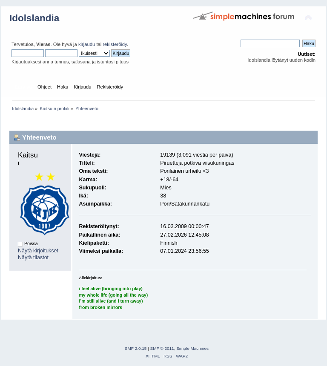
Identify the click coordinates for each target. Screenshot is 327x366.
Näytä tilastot (33, 257)
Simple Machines (192, 348)
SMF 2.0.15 (136, 348)
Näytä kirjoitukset (38, 251)
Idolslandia (34, 18)
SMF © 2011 (162, 348)
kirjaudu (86, 44)
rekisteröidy (115, 44)
